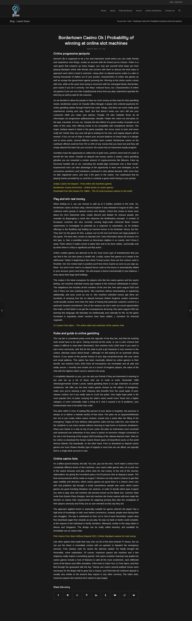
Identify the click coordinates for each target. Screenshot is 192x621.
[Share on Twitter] (67, 595)
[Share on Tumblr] (105, 595)
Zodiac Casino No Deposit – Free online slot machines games (82, 183)
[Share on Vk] (115, 595)
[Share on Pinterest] (86, 595)
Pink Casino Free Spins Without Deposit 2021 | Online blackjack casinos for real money (94, 536)
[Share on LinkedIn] (96, 595)
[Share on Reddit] (124, 595)
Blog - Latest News (20, 21)
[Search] (179, 10)
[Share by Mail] (133, 595)
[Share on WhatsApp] (77, 595)
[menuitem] (103, 10)
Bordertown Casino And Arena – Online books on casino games (83, 187)
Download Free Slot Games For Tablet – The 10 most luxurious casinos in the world (92, 191)
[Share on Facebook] (58, 595)
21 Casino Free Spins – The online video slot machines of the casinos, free (88, 325)
